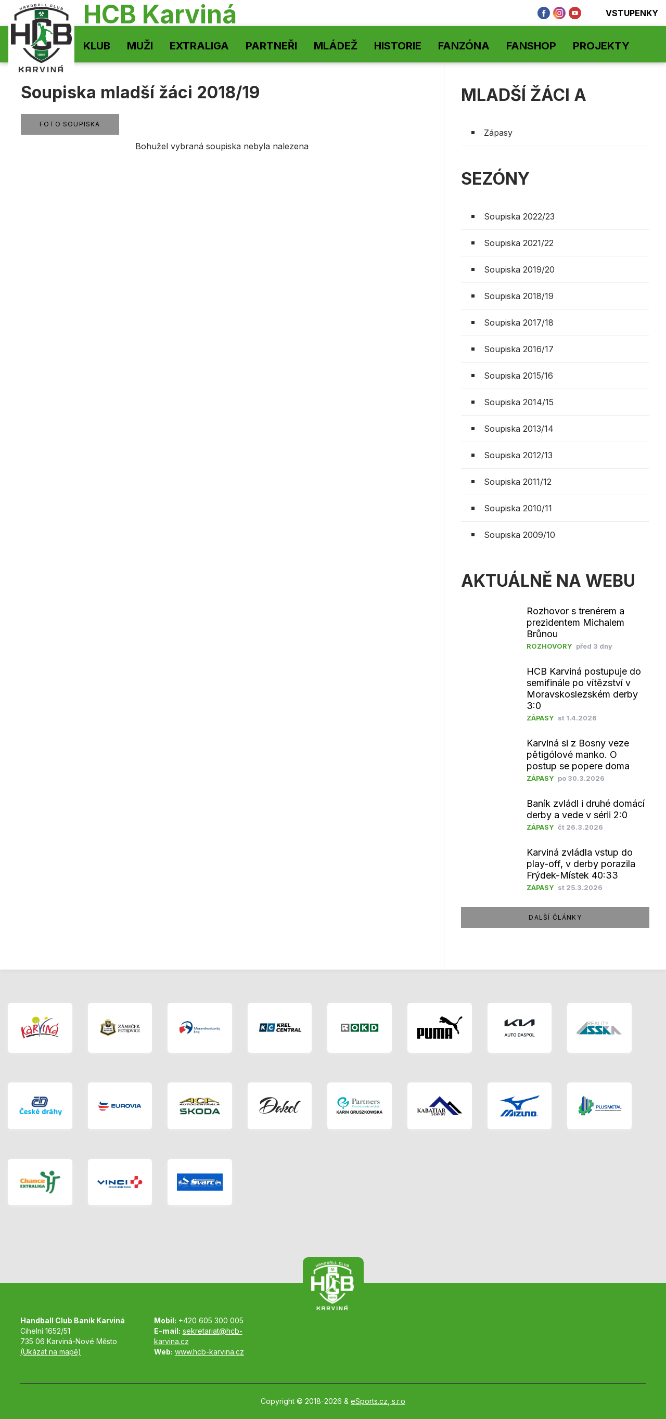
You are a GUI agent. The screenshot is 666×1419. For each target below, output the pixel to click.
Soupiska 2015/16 (518, 375)
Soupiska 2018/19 (519, 296)
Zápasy (498, 132)
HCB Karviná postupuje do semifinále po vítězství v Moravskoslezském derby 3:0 (584, 688)
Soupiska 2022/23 (519, 216)
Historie (397, 46)
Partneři (271, 46)
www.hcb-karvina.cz (209, 1351)
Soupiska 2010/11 (518, 508)
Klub (96, 46)
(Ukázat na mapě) (50, 1351)
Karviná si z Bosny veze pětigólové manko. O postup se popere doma (578, 754)
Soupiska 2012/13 (518, 455)
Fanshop (531, 46)
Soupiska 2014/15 (519, 402)
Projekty (601, 46)
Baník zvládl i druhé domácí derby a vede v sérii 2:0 (586, 809)
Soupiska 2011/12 (518, 481)
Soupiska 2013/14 (519, 428)
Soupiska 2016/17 (519, 349)
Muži (140, 46)
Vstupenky (625, 13)
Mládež (335, 46)
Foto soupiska (70, 124)
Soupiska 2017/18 (519, 322)
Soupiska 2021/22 (519, 243)
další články (555, 917)
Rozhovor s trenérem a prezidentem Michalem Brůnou (575, 622)
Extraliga (199, 46)
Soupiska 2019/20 (519, 269)
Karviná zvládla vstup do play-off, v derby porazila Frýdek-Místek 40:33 (581, 864)
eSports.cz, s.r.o (378, 1401)
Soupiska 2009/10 (519, 535)
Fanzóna (464, 46)
